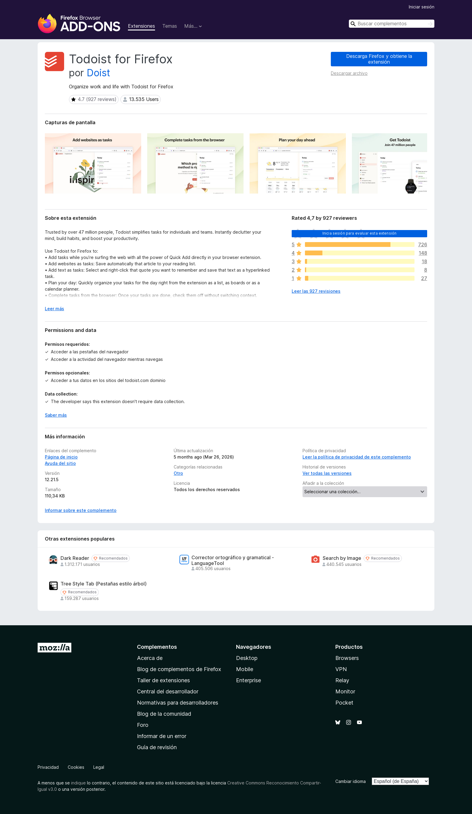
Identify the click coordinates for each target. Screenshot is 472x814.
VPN (341, 669)
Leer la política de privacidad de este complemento (357, 456)
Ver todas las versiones (327, 473)
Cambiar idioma (350, 781)
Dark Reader (75, 558)
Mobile (244, 669)
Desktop (246, 658)
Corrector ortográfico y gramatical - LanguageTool (232, 560)
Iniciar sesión (421, 6)
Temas (169, 26)
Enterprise (248, 680)
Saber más (56, 415)
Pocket (344, 702)
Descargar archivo (349, 73)
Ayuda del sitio (60, 463)
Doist (98, 73)
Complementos (157, 647)
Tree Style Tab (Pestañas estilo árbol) (104, 584)
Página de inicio (61, 456)
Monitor (345, 691)
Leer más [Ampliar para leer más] (54, 308)
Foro (142, 725)
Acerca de (150, 658)
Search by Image (342, 558)
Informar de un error (161, 736)
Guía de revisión (157, 747)
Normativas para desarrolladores (177, 702)
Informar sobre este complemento (80, 510)
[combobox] (391, 24)
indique (78, 782)
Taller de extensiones (163, 680)
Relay (342, 680)
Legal (98, 767)
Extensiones (141, 26)
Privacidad (48, 767)
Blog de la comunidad (164, 714)
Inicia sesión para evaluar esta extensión (359, 233)
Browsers (347, 658)
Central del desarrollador (167, 691)
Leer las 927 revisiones (316, 291)
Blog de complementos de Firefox (179, 669)
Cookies (76, 767)
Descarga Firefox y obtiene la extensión (379, 59)
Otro (178, 473)
